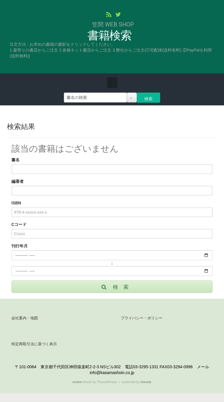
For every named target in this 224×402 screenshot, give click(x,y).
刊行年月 (19, 246)
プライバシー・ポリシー (141, 318)
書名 (15, 159)
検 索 (114, 287)
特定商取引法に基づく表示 (34, 344)
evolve (77, 382)
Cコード (19, 224)
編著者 (17, 181)
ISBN (16, 203)
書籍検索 (110, 35)
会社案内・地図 (24, 318)
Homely (146, 382)
